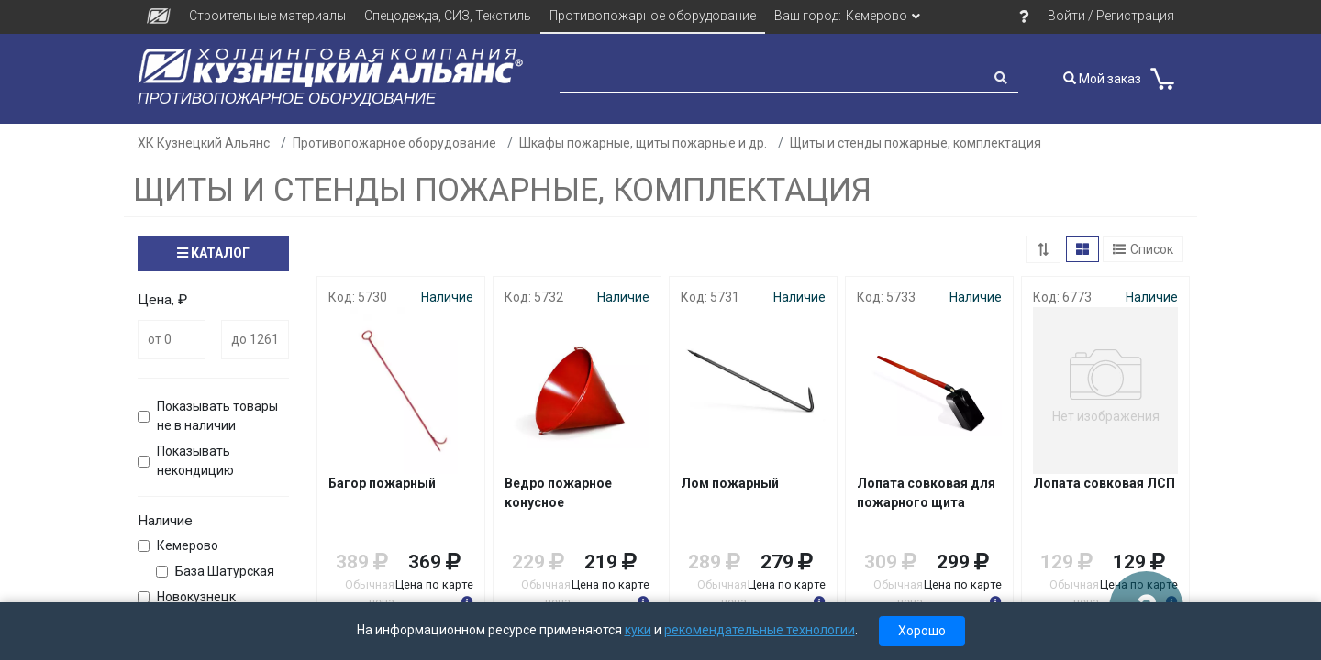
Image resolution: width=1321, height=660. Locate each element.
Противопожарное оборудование (652, 15)
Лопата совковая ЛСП (1104, 483)
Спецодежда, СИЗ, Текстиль (447, 15)
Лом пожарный (730, 483)
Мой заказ (1102, 79)
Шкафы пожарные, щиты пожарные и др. (643, 143)
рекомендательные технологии (759, 629)
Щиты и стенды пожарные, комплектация (915, 143)
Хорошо (922, 630)
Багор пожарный (382, 483)
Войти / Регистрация (1111, 15)
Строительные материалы (267, 15)
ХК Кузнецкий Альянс (204, 143)
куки (638, 629)
